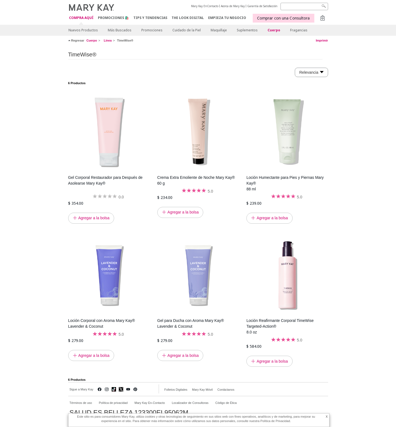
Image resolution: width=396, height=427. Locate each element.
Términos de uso (81, 402)
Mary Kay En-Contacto (149, 402)
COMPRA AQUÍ (81, 18)
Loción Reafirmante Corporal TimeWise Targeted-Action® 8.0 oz (280, 326)
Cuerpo (274, 30)
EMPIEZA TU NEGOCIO (227, 18)
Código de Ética (226, 402)
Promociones (152, 30)
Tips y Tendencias (150, 18)
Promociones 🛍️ (113, 18)
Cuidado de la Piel (186, 30)
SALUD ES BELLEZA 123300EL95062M (129, 412)
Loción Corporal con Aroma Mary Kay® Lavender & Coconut (101, 323)
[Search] (304, 6)
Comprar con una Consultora (283, 18)
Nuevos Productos (83, 30)
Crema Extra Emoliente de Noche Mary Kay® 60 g (196, 180)
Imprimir (322, 40)
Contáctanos (225, 389)
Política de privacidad (113, 402)
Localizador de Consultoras (190, 402)
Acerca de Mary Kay (233, 6)
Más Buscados (119, 30)
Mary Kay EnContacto (204, 6)
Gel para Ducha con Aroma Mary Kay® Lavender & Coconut (190, 323)
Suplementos (247, 30)
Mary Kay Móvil (202, 389)
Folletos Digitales (176, 389)
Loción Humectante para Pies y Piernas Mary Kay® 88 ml (285, 183)
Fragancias (298, 30)
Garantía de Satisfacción (262, 6)
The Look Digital (188, 18)
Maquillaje (219, 30)
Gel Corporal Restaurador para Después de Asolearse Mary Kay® (105, 180)
